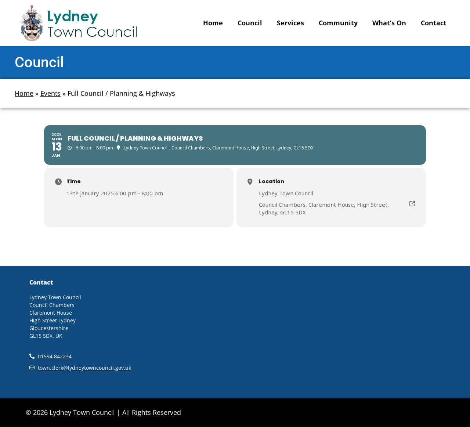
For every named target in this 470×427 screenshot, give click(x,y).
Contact (433, 22)
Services (290, 22)
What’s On (389, 22)
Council (250, 22)
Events (50, 93)
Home (213, 22)
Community (338, 22)
